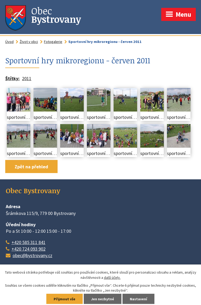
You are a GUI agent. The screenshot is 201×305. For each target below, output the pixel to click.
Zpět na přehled (31, 167)
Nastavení (138, 299)
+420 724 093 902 (29, 249)
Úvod (9, 41)
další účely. (112, 277)
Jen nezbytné (102, 299)
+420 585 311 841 (29, 242)
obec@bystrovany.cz (32, 255)
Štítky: (12, 78)
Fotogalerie (53, 41)
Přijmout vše (64, 299)
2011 (26, 78)
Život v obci (29, 41)
